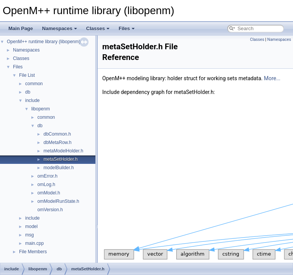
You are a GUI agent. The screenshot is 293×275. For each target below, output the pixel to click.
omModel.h (48, 193)
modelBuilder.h (58, 167)
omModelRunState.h (58, 201)
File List (27, 75)
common (34, 83)
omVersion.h (50, 209)
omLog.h (46, 184)
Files (127, 28)
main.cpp (34, 243)
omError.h (47, 176)
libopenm (40, 109)
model (31, 226)
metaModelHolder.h (63, 151)
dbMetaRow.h (57, 142)
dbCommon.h (57, 134)
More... (272, 78)
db (27, 92)
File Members (33, 251)
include (32, 100)
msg (29, 235)
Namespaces (59, 28)
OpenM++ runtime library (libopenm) (43, 41)
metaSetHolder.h (60, 159)
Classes (97, 28)
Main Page (20, 28)
